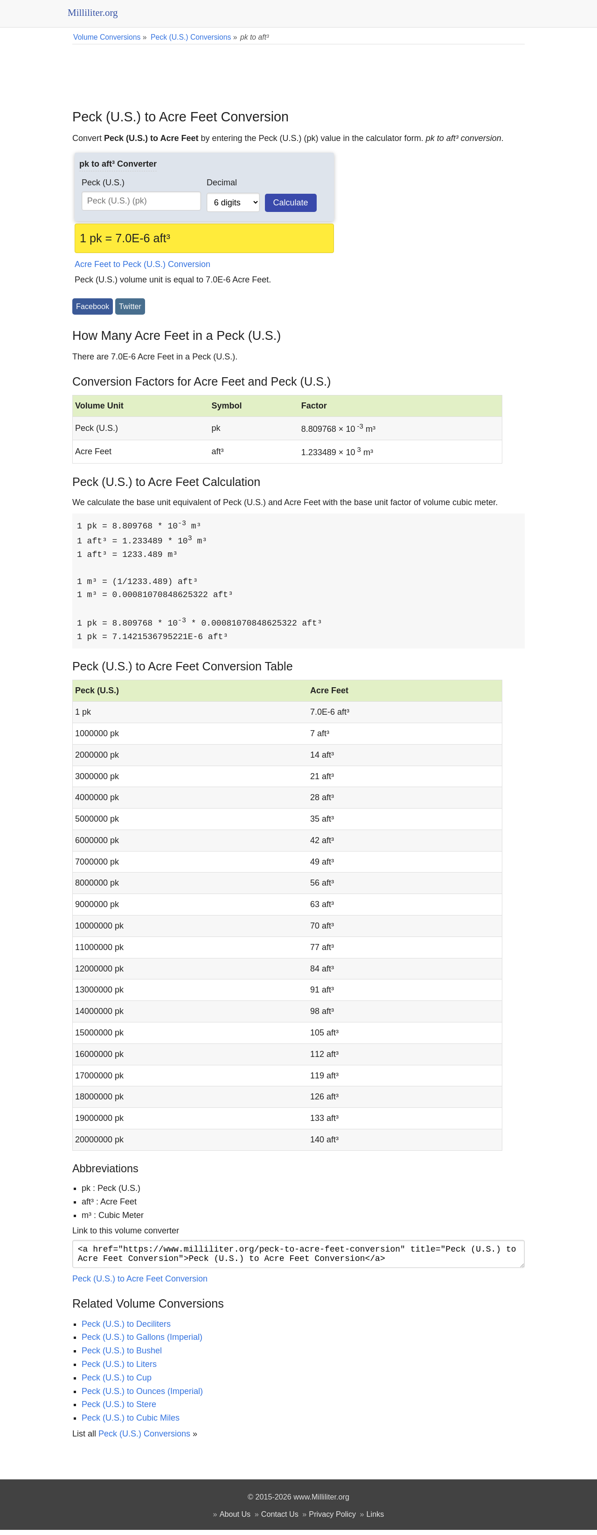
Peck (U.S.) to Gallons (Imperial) (142, 1342)
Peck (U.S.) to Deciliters (126, 1329)
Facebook (92, 306)
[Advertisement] (298, 70)
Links (375, 1519)
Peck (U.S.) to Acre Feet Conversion (140, 1284)
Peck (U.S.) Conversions (144, 1438)
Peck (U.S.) (103, 182)
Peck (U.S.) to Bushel (122, 1355)
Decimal (222, 182)
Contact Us (279, 1519)
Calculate (290, 202)
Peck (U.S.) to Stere (119, 1409)
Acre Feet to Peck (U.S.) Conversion (142, 264)
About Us (235, 1519)
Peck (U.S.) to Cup (117, 1382)
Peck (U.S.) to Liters (119, 1369)
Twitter (130, 306)
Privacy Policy (332, 1519)
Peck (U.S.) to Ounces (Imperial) (142, 1396)
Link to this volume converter (125, 1232)
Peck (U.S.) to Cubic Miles (131, 1423)
